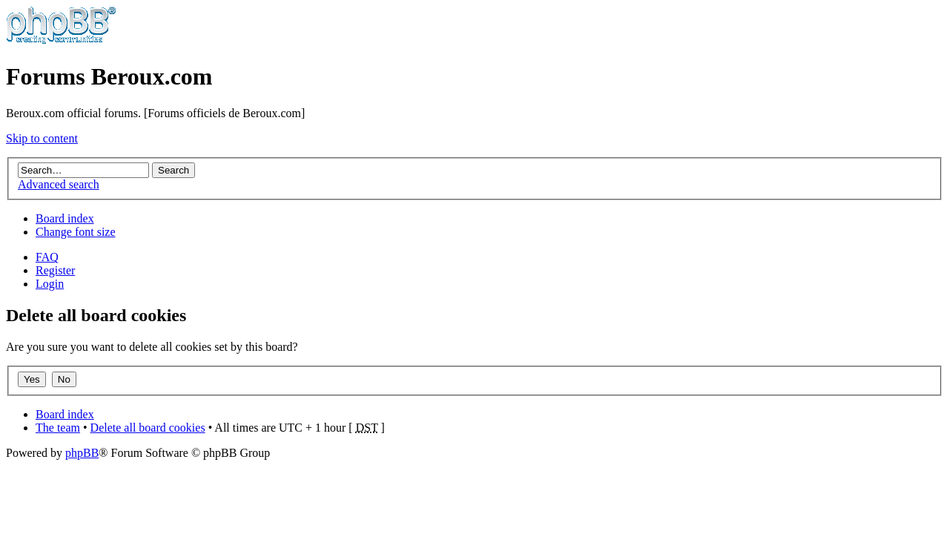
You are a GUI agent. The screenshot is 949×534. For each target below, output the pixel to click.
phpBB (82, 452)
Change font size (76, 231)
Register (55, 270)
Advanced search (58, 184)
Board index (65, 218)
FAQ (47, 257)
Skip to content (42, 138)
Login (50, 283)
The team (58, 427)
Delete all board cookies (147, 427)
